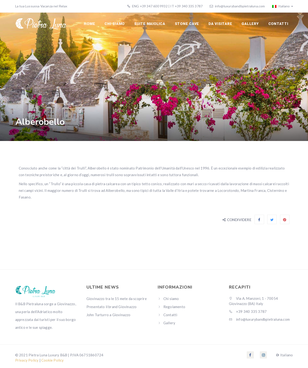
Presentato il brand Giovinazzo (111, 307)
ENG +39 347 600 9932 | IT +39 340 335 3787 (167, 6)
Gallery (250, 24)
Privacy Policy (27, 360)
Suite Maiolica (149, 24)
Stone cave (187, 24)
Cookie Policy (52, 360)
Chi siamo (114, 24)
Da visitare (220, 24)
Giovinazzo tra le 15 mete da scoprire (116, 298)
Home (89, 24)
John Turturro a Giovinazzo (108, 315)
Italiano (282, 6)
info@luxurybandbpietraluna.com (240, 6)
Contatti (278, 24)
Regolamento (174, 307)
